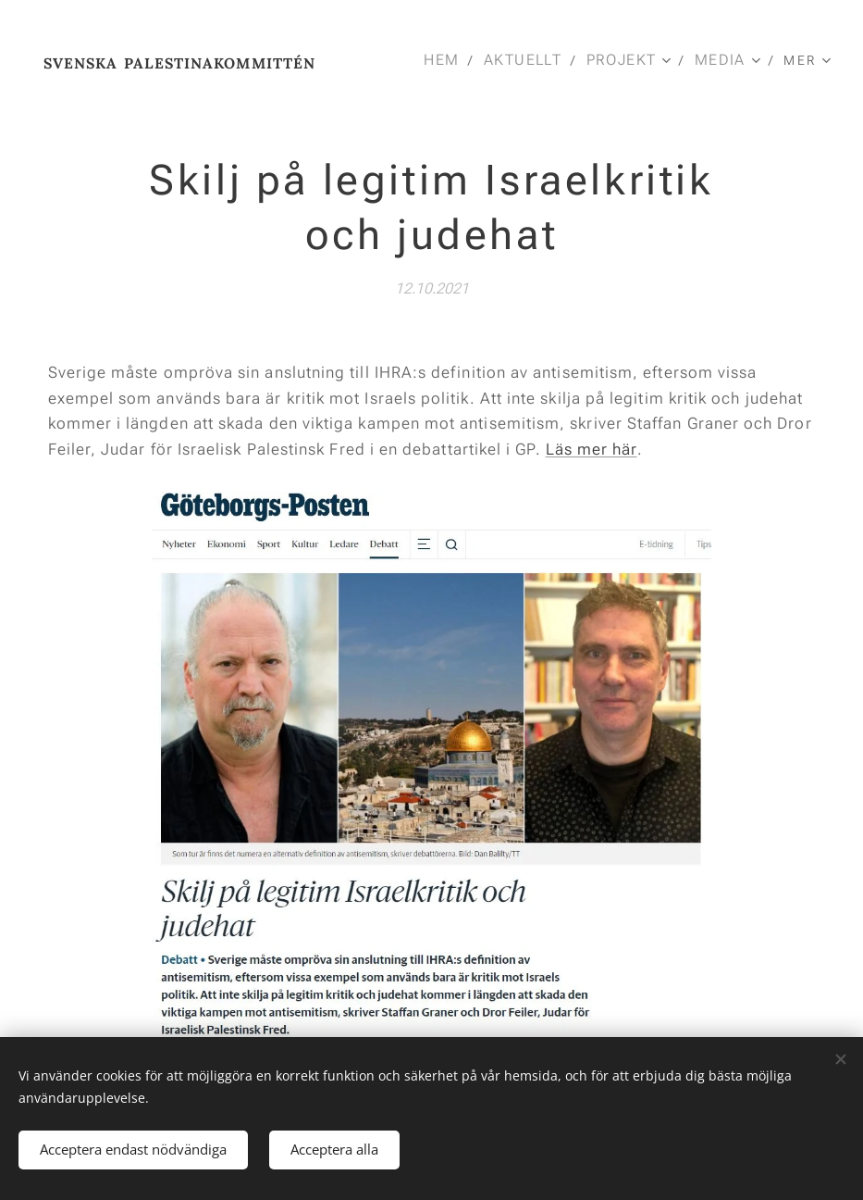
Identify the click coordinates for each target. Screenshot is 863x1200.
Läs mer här (591, 448)
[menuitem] (449, 60)
